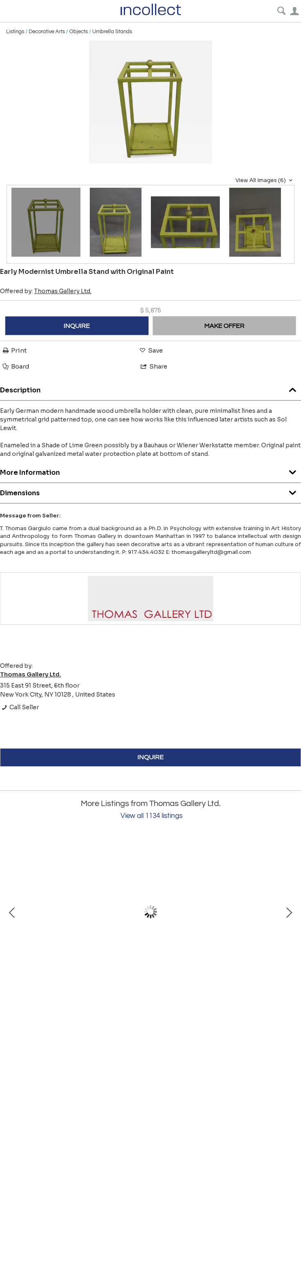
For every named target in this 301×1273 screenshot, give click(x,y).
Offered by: (45, 291)
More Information (150, 470)
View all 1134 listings (151, 816)
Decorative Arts (47, 31)
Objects (78, 31)
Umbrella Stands (112, 31)
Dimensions (150, 491)
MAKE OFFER (224, 326)
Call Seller (19, 707)
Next (288, 911)
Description (150, 388)
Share (153, 366)
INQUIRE (77, 326)
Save (150, 350)
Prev (12, 911)
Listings (15, 31)
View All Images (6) (264, 180)
